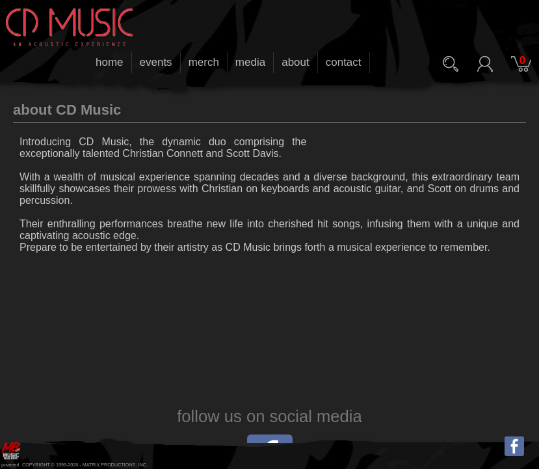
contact (344, 62)
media (250, 62)
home (110, 62)
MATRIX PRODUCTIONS (109, 465)
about (295, 62)
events (156, 62)
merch (204, 62)
